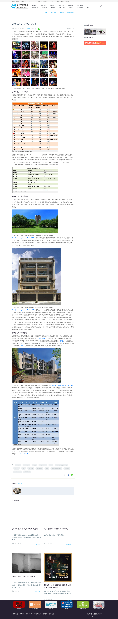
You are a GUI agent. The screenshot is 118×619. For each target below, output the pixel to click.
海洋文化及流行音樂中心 (61, 465)
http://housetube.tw (23, 454)
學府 (47, 468)
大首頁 (13, 1)
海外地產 (74, 7)
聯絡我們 (51, 614)
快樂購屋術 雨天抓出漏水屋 (25, 576)
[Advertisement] (95, 70)
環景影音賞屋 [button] (32, 1)
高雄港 (34, 465)
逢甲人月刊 (65, 7)
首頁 (45, 12)
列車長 (29, 28)
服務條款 (22, 614)
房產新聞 (47, 5)
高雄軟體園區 (43, 465)
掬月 (22, 346)
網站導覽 (45, 614)
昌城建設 (17, 468)
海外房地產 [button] (24, 1)
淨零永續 (48, 7)
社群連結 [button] (67, 1)
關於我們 (15, 614)
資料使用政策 (37, 614)
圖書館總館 (27, 471)
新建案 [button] (18, 1)
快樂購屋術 (74, 5)
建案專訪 (55, 5)
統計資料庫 (83, 5)
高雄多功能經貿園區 (56, 468)
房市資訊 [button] (39, 1)
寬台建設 (67, 468)
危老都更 (56, 7)
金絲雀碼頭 (39, 468)
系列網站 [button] (45, 1)
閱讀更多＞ (38, 544)
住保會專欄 (83, 7)
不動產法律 (64, 5)
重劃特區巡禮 (39, 7)
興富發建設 (26, 465)
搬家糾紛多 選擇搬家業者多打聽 (26, 529)
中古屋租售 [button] (52, 1)
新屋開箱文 (38, 5)
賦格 (61, 341)
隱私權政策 (29, 614)
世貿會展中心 (17, 471)
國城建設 (18, 465)
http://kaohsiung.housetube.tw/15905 (23, 310)
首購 (91, 7)
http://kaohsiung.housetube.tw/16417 (23, 238)
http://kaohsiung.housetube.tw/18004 (61, 385)
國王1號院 (42, 338)
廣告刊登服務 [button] (60, 1)
